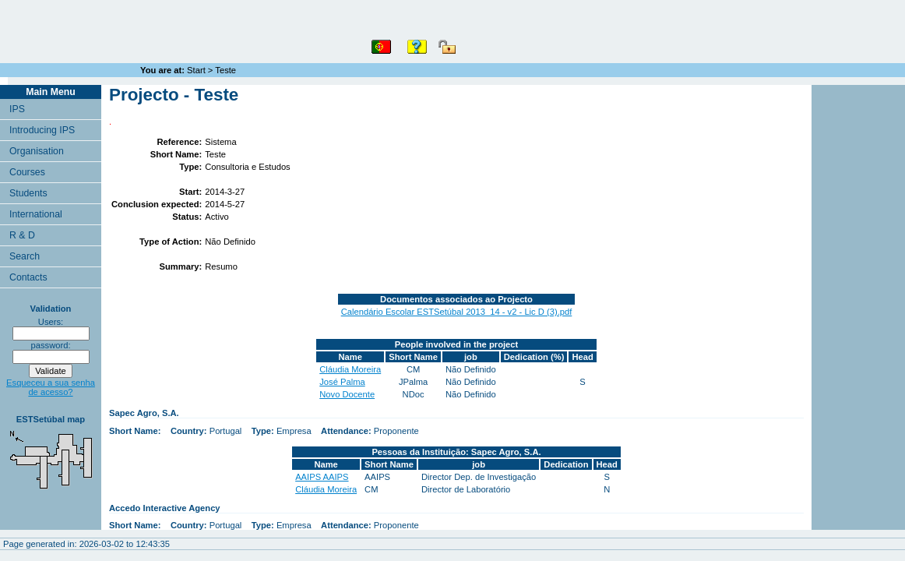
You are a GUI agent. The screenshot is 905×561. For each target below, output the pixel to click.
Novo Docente (347, 394)
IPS (17, 109)
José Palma (341, 381)
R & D (22, 235)
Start (196, 70)
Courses (27, 172)
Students (28, 193)
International (35, 214)
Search (24, 256)
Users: (50, 321)
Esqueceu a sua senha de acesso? (50, 387)
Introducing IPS (42, 130)
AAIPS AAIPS (321, 477)
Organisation (36, 151)
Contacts (28, 277)
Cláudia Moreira (350, 369)
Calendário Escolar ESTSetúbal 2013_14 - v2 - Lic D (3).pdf (456, 311)
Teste (225, 70)
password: (51, 345)
